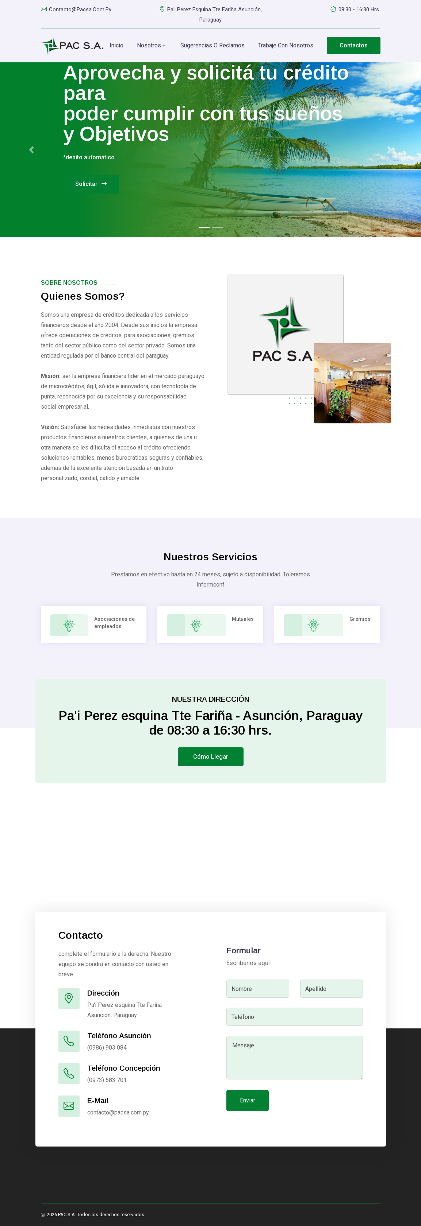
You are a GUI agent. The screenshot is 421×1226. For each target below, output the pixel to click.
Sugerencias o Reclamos (212, 45)
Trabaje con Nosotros (285, 45)
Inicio (116, 45)
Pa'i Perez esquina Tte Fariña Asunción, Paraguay (210, 13)
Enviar (247, 1100)
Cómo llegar (210, 756)
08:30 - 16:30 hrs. (355, 9)
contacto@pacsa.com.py (76, 9)
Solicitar (91, 184)
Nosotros (152, 45)
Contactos (354, 45)
